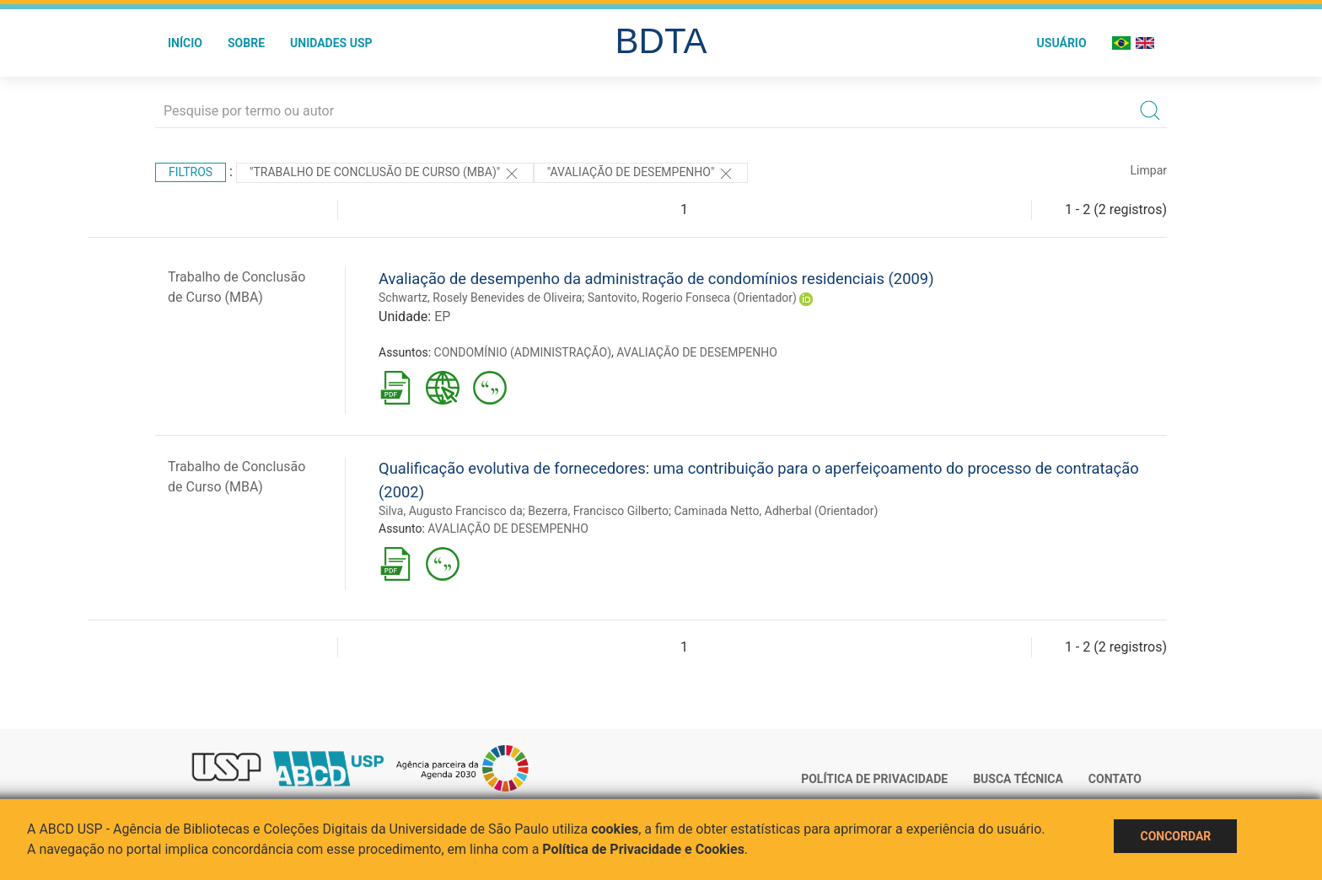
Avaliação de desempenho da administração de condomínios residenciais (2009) (656, 278)
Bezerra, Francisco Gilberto (598, 511)
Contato (1115, 779)
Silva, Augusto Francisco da (451, 511)
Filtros (190, 172)
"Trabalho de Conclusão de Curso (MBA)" (385, 173)
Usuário (1062, 43)
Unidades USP (331, 43)
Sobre (246, 43)
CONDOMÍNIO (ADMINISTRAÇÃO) (522, 352)
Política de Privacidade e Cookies (643, 849)
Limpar (1149, 170)
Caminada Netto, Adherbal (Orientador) (776, 511)
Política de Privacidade (874, 779)
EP (442, 317)
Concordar (1175, 836)
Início (185, 43)
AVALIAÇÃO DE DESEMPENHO (696, 352)
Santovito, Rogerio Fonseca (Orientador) (692, 297)
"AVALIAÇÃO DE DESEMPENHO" (640, 173)
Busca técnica (1018, 779)
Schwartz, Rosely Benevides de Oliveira (480, 297)
